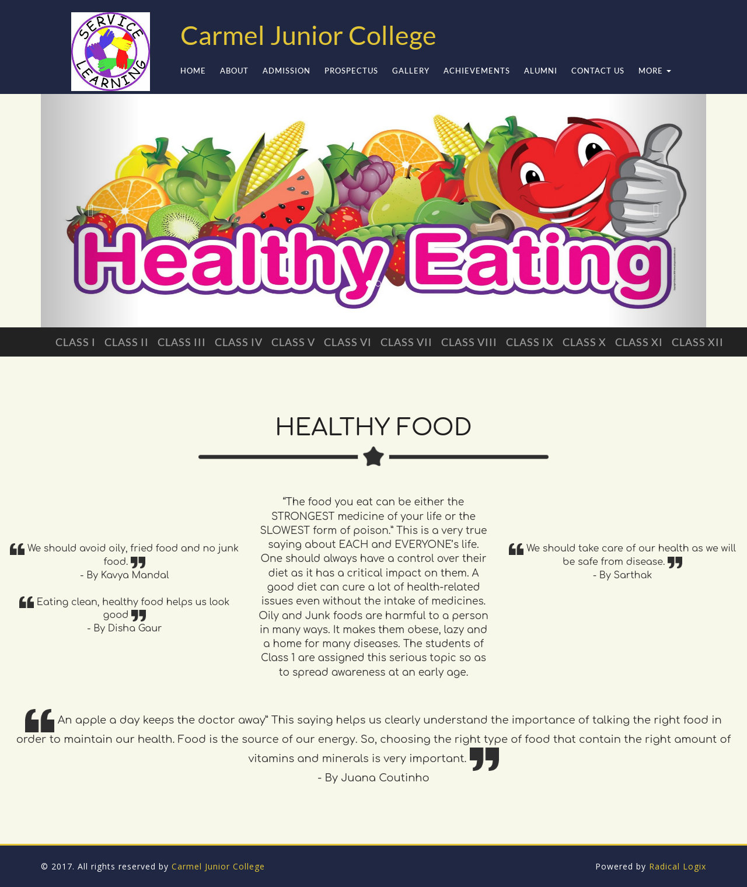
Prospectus (351, 70)
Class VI (348, 342)
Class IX (530, 342)
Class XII (698, 342)
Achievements (477, 70)
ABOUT (234, 70)
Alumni (540, 70)
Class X (584, 342)
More (654, 70)
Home (193, 70)
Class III (182, 342)
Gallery (411, 70)
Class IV (239, 342)
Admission (286, 70)
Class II (126, 342)
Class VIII (469, 342)
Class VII (406, 342)
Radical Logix (677, 866)
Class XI (639, 342)
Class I (75, 342)
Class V (293, 342)
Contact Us (597, 70)
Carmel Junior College (218, 866)
